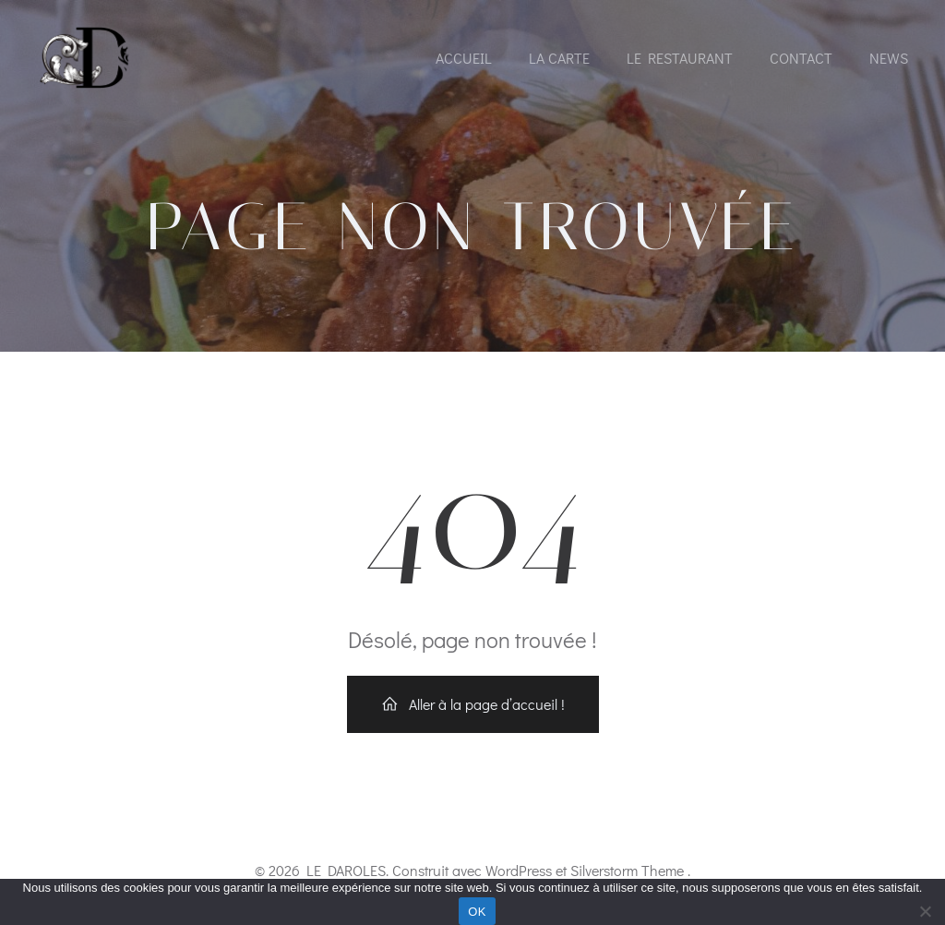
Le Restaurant (680, 57)
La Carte (559, 57)
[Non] (924, 909)
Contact (801, 57)
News (888, 57)
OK (476, 912)
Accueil (464, 57)
